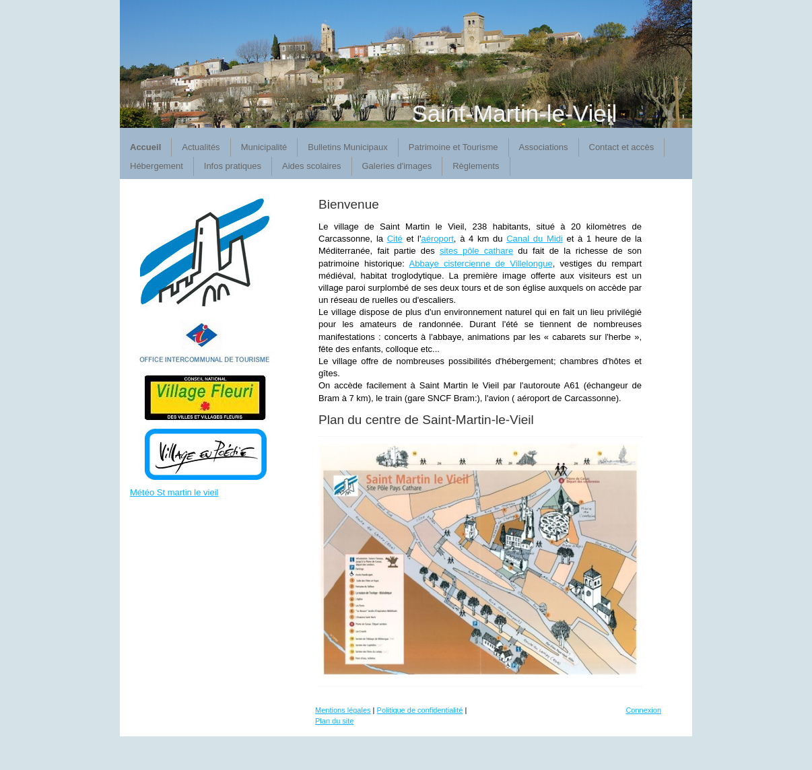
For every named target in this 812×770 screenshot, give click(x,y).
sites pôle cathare (476, 251)
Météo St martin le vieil (174, 492)
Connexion (643, 710)
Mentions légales (343, 710)
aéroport (437, 239)
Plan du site (334, 721)
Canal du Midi (534, 239)
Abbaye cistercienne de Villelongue (481, 263)
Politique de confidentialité (420, 710)
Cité (395, 239)
